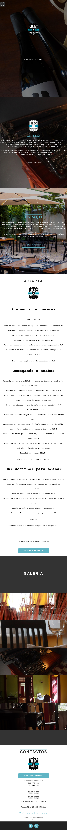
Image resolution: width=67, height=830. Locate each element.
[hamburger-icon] (2, 4)
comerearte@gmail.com (33, 780)
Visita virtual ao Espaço (33, 813)
